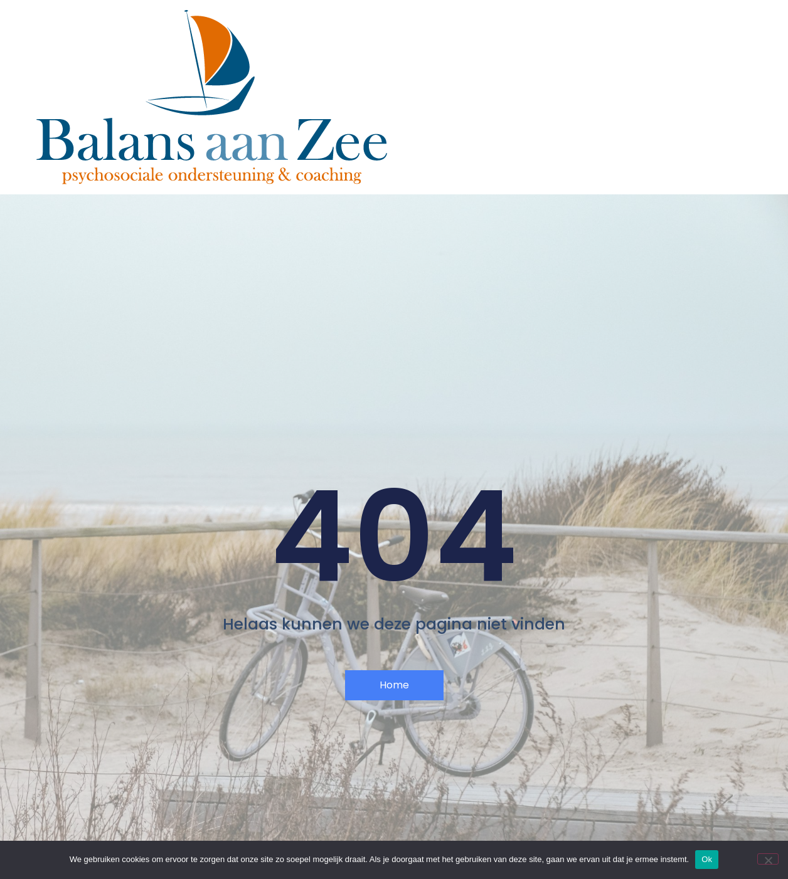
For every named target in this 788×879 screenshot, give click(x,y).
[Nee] (768, 859)
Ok (706, 859)
